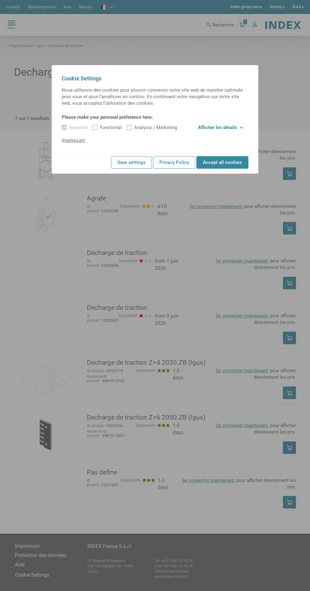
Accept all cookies (222, 162)
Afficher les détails (220, 127)
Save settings (131, 162)
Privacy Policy (174, 162)
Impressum (73, 140)
